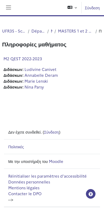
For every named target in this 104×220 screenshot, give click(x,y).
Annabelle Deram (41, 75)
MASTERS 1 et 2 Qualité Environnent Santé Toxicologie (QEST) (75, 31)
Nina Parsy (34, 87)
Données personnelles (29, 182)
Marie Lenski (36, 81)
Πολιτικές (16, 146)
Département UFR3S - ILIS (38, 31)
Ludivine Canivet (40, 69)
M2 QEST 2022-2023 (22, 58)
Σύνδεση (92, 7)
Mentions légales (23, 187)
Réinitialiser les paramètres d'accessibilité (47, 176)
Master (52, 31)
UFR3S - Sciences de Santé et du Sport (14, 31)
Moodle (56, 161)
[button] (72, 7)
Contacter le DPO (24, 193)
